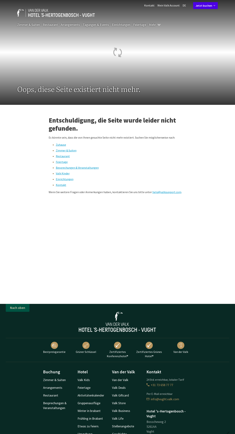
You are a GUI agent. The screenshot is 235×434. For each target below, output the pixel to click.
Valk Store (119, 403)
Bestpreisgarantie (54, 348)
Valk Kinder (63, 173)
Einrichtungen (121, 25)
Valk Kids (84, 380)
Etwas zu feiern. (88, 426)
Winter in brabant (89, 411)
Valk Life (118, 418)
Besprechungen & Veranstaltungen (77, 167)
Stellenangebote (123, 426)
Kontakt (149, 5)
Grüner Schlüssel (86, 348)
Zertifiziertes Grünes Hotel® (149, 350)
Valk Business (121, 411)
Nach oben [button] (17, 308)
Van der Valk (180, 348)
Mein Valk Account (168, 5)
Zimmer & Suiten (28, 25)
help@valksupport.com (166, 192)
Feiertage (139, 25)
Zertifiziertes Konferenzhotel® (117, 350)
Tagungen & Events (96, 25)
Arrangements (70, 25)
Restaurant (50, 25)
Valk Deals (119, 388)
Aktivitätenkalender (91, 395)
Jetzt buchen (205, 5)
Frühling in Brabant (90, 418)
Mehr (155, 25)
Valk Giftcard (120, 395)
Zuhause (61, 144)
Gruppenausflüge (89, 403)
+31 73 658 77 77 (159, 385)
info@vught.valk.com (162, 399)
